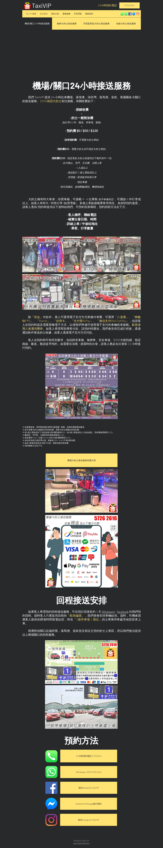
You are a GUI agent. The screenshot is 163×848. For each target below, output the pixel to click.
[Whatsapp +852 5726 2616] (88, 772)
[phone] (122, 13)
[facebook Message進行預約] (88, 804)
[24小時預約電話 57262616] (88, 756)
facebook (123, 611)
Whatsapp (108, 611)
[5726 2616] (129, 5)
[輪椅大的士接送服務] (67, 24)
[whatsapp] (126, 13)
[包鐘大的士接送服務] (126, 24)
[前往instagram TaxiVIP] (88, 820)
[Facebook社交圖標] (129, 13)
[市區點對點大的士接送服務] (96, 24)
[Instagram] (137, 13)
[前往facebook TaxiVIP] (88, 788)
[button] (37, 24)
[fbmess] (133, 13)
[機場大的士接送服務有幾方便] (82, 460)
